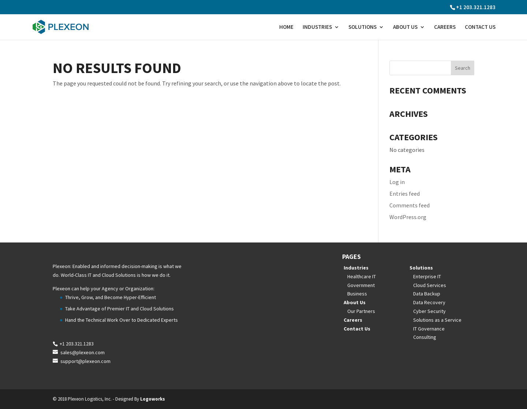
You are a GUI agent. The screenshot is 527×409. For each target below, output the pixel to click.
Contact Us (480, 27)
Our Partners (361, 311)
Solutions (362, 27)
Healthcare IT (361, 276)
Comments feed (409, 205)
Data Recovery (429, 302)
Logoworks (152, 399)
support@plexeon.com (85, 361)
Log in (397, 182)
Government (361, 285)
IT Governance (429, 328)
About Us (405, 27)
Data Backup (426, 293)
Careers (445, 27)
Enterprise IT (427, 276)
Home (286, 27)
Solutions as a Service (437, 320)
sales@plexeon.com (82, 352)
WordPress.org (407, 217)
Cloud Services (429, 285)
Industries (317, 27)
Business (357, 293)
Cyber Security (429, 311)
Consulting (424, 337)
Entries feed (404, 193)
